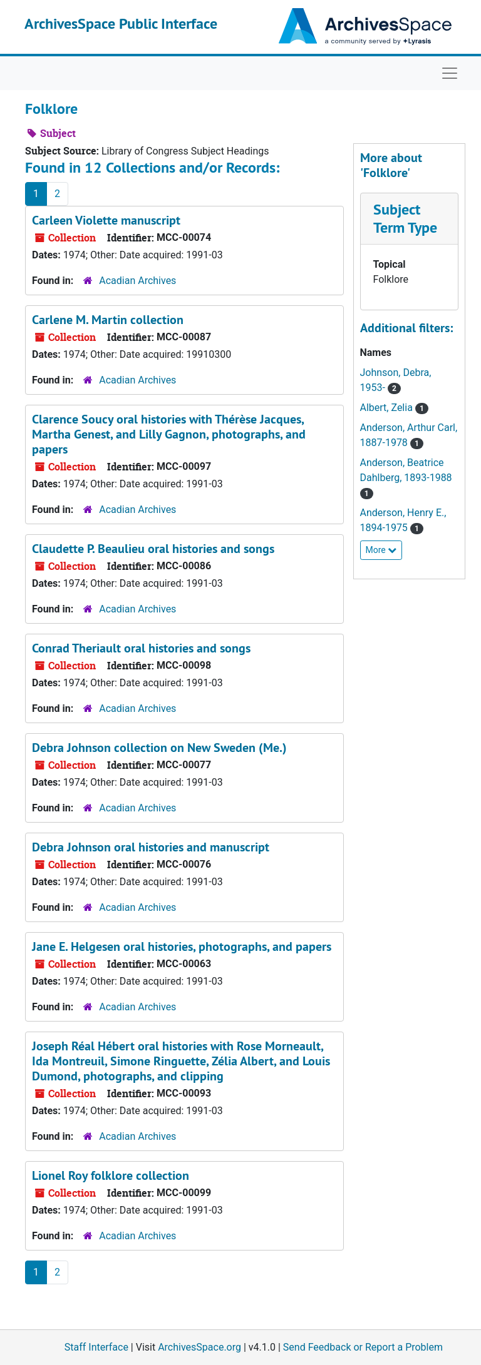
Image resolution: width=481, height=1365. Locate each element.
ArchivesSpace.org (199, 1347)
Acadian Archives (137, 281)
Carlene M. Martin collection (108, 320)
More (381, 550)
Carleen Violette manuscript (106, 220)
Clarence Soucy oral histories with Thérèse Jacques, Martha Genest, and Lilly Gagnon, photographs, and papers (169, 434)
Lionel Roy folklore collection (110, 1175)
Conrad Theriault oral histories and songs (141, 648)
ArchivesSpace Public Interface (120, 23)
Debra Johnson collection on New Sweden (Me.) (159, 747)
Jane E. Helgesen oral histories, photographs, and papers (181, 946)
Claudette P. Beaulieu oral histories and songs (153, 548)
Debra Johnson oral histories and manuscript (150, 847)
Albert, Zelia (387, 408)
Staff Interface (96, 1347)
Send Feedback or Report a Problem (363, 1347)
